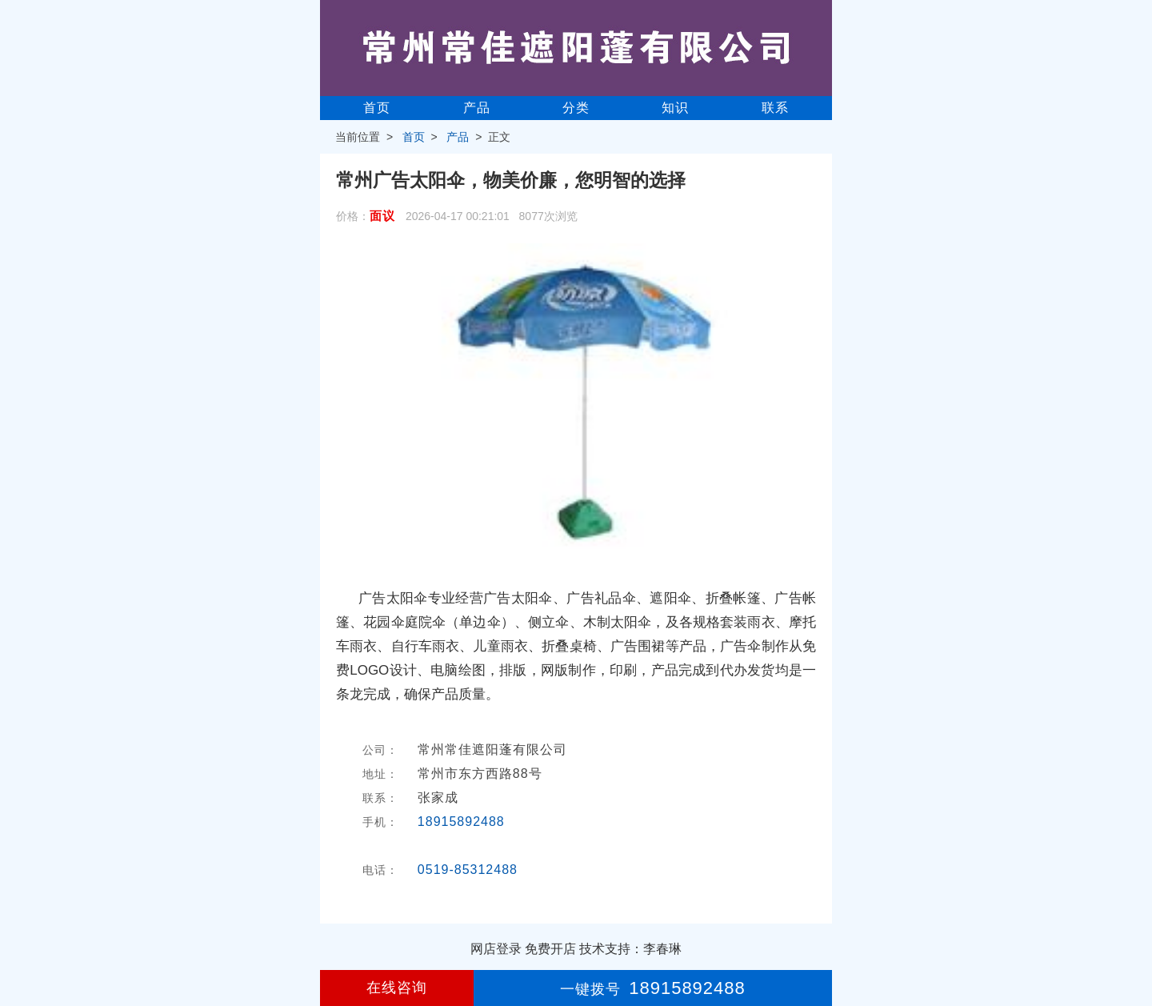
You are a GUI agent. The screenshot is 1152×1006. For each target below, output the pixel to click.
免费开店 (550, 949)
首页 (376, 107)
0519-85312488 (468, 869)
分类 (576, 107)
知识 (675, 107)
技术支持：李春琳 (630, 949)
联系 (775, 107)
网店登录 (496, 949)
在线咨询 (396, 988)
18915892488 (461, 821)
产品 (476, 107)
